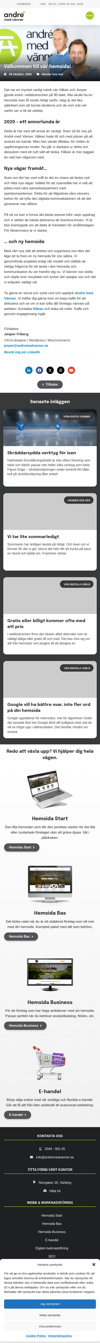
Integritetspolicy (60, 1335)
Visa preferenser (50, 1326)
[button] (94, 1264)
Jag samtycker (50, 1304)
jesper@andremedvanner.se (26, 345)
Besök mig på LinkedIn (22, 352)
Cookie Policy (36, 1335)
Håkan (38, 309)
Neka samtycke (50, 1315)
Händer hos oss (52, 74)
